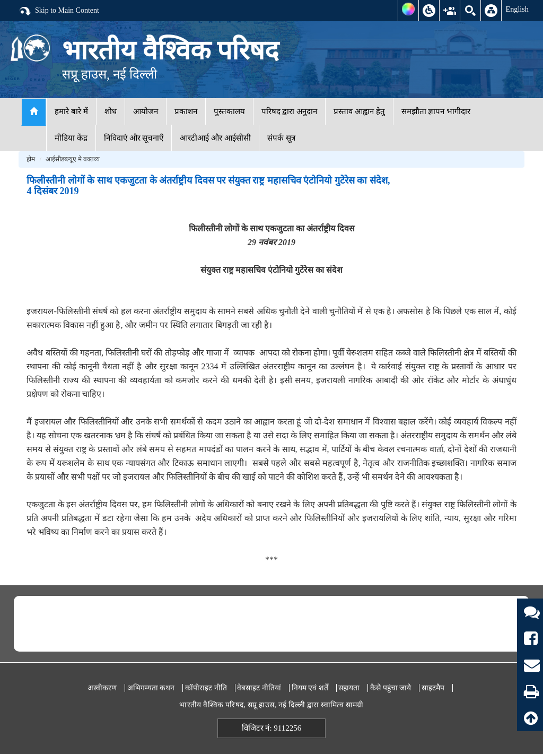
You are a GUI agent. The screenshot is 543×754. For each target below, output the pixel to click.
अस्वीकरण (102, 688)
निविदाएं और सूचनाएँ (134, 138)
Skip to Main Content (59, 11)
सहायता (349, 688)
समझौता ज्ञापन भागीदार (436, 111)
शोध (110, 111)
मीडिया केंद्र (71, 138)
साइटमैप (433, 688)
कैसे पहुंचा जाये (390, 688)
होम (31, 159)
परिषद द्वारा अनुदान (289, 111)
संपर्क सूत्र (281, 138)
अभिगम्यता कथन (151, 688)
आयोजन (145, 111)
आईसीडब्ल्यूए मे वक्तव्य (73, 159)
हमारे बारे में (71, 111)
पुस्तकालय (229, 111)
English (517, 9)
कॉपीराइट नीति (206, 688)
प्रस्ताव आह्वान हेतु (359, 111)
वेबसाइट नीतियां (259, 688)
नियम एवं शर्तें (310, 688)
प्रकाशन (185, 111)
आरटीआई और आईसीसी (215, 138)
